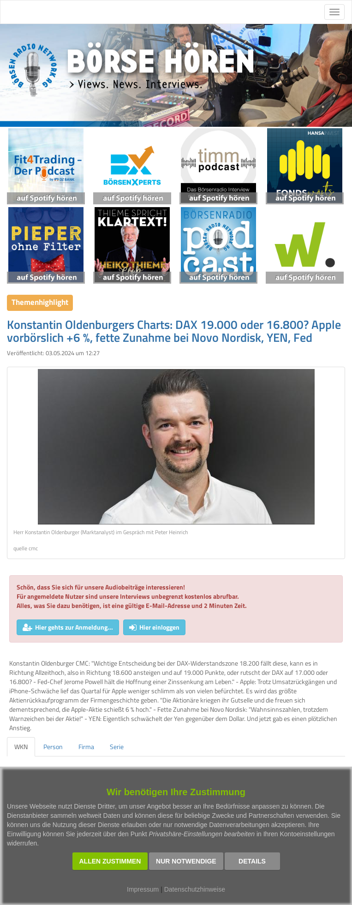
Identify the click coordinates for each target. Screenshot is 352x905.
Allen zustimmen (110, 861)
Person (53, 746)
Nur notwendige (186, 861)
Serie (117, 746)
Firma (86, 746)
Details (252, 861)
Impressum (143, 889)
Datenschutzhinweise (194, 889)
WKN (21, 746)
